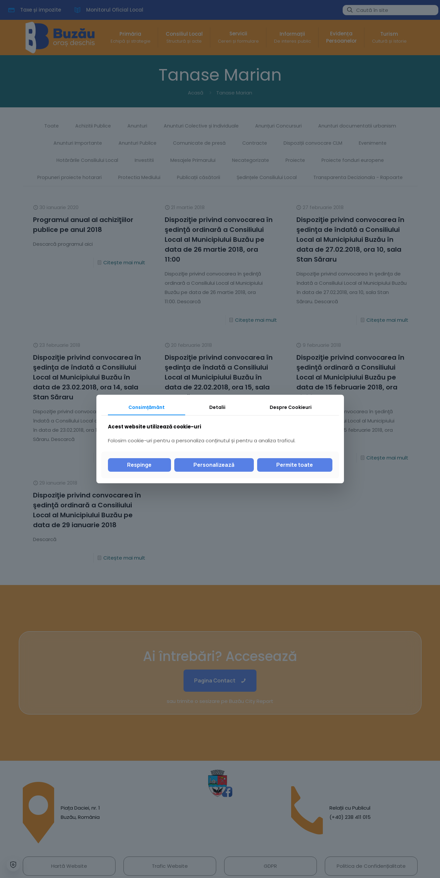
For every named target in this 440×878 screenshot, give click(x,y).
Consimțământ (146, 407)
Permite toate (294, 464)
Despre (291, 407)
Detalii (217, 407)
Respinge (139, 464)
